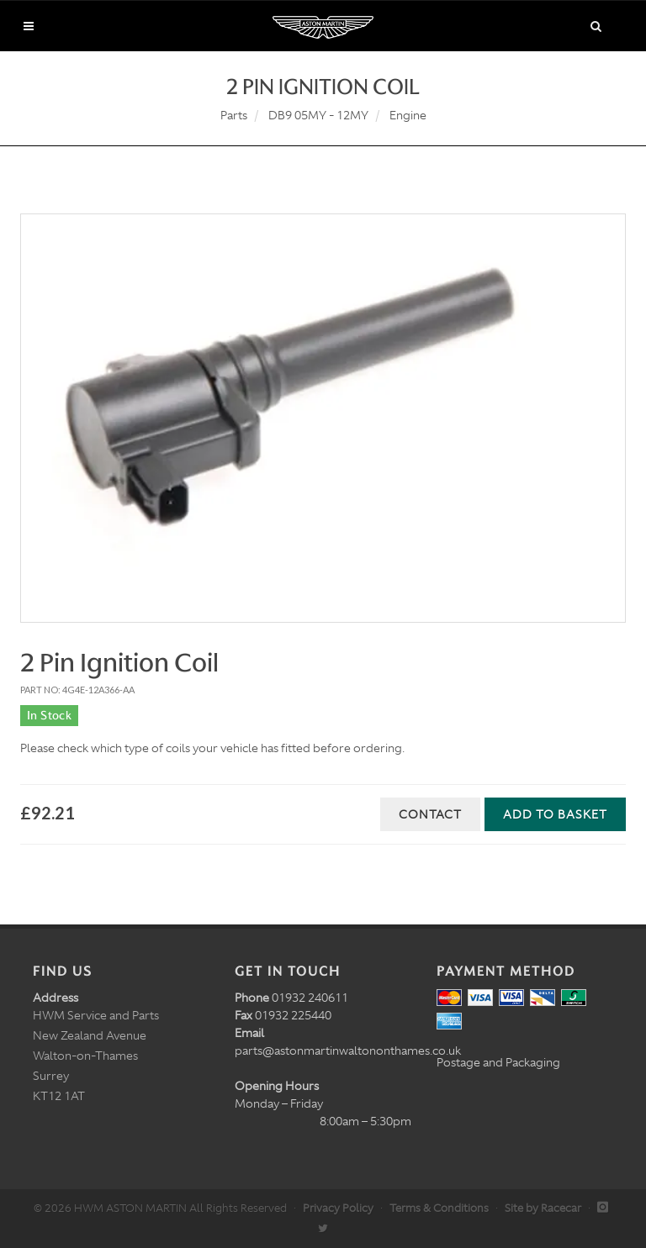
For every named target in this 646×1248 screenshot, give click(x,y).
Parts (233, 115)
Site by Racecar (543, 1208)
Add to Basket (555, 814)
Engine (407, 115)
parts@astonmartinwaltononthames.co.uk (348, 1050)
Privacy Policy (338, 1208)
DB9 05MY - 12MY (318, 115)
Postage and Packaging (498, 1062)
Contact (430, 814)
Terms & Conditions (439, 1208)
